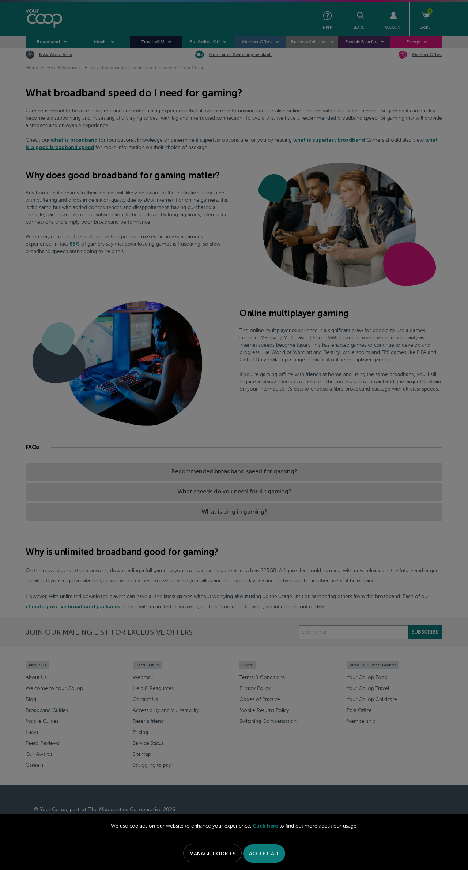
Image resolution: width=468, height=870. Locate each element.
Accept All (264, 854)
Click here (265, 826)
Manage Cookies (212, 854)
